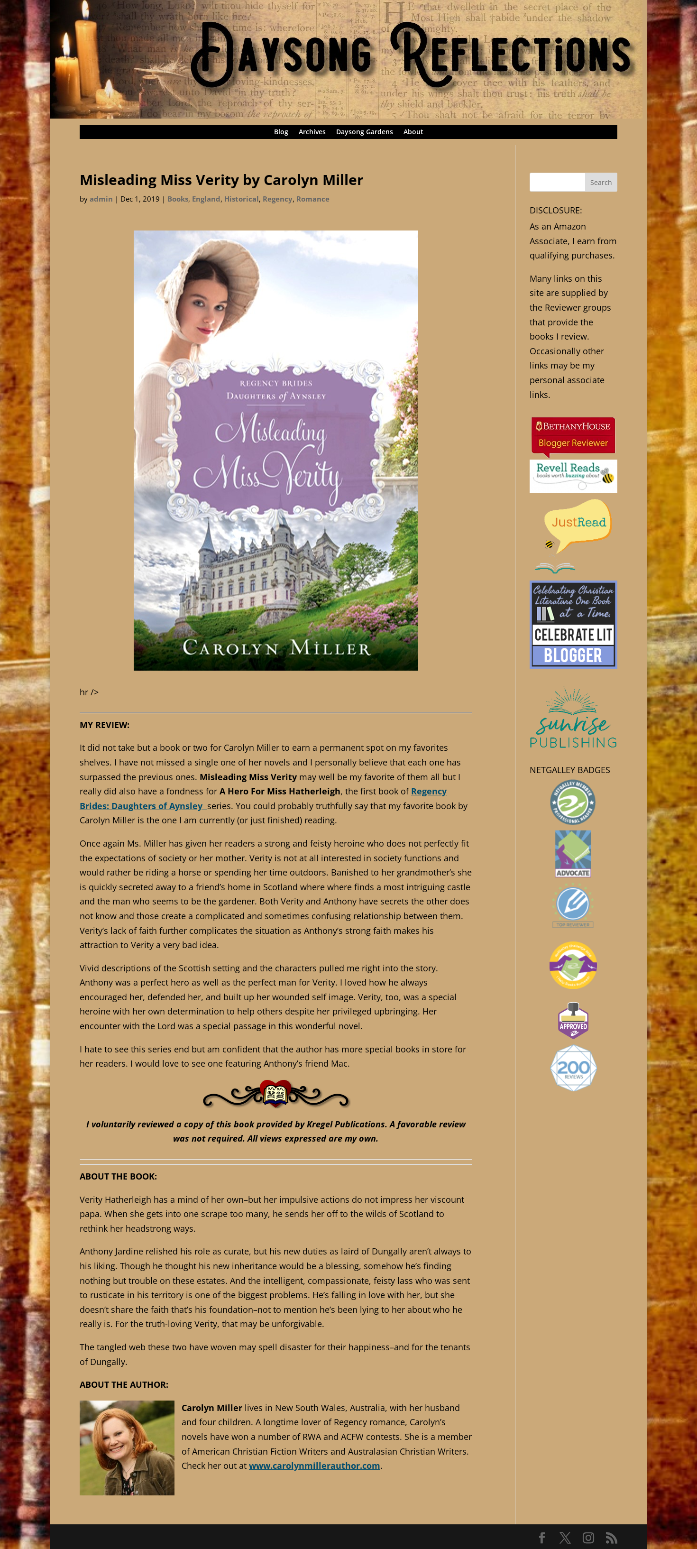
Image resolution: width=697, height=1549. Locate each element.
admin (101, 198)
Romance (313, 198)
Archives (312, 132)
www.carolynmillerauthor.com (314, 1465)
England (206, 198)
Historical (241, 198)
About (413, 132)
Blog (281, 132)
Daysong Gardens (364, 132)
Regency (278, 198)
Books (177, 198)
